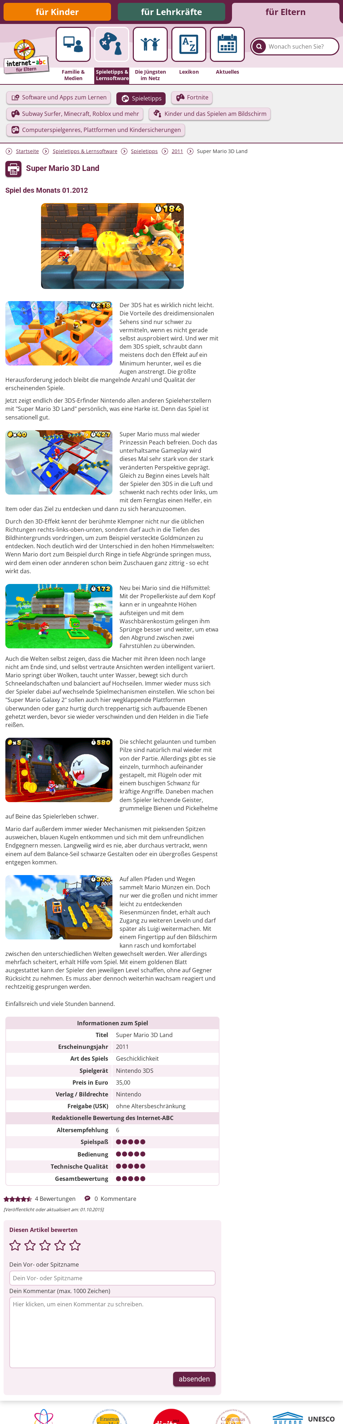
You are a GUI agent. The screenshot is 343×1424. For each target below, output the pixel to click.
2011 (177, 151)
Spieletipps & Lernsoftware (85, 151)
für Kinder (57, 12)
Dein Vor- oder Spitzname (44, 1264)
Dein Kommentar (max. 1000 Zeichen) (59, 1291)
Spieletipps (144, 151)
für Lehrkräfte (171, 12)
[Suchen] (259, 46)
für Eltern (286, 12)
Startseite (27, 151)
